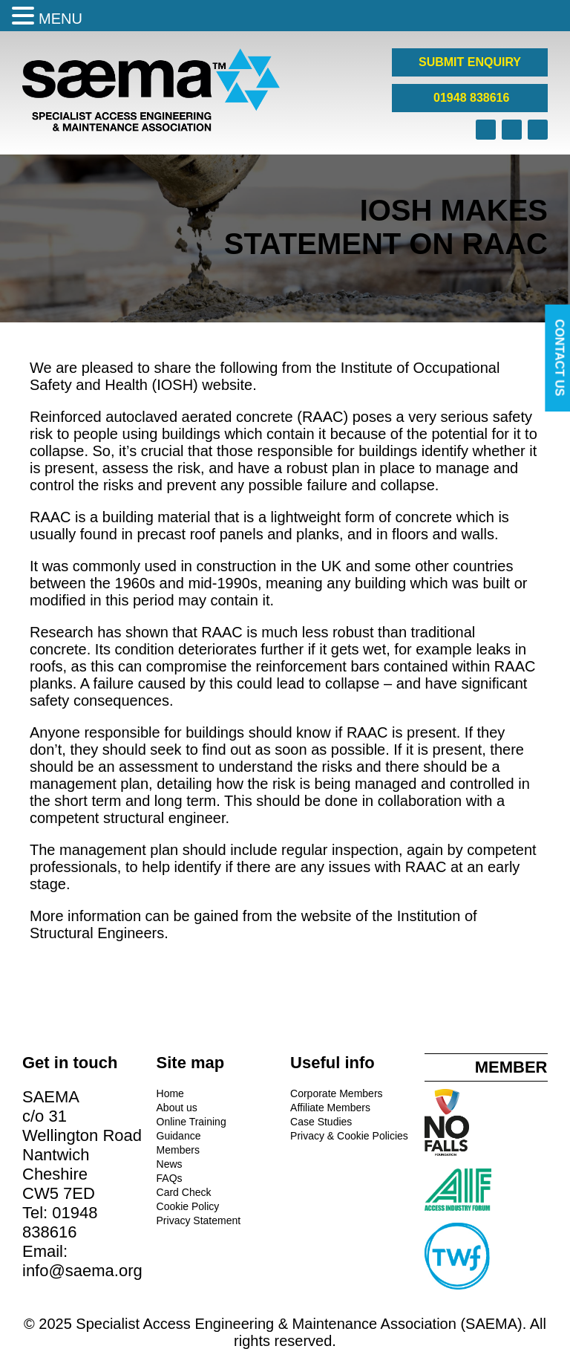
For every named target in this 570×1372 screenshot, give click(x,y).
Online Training (191, 1122)
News (170, 1164)
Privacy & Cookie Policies (349, 1136)
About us (177, 1107)
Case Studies (321, 1122)
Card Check (184, 1192)
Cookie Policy (188, 1206)
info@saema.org (82, 1270)
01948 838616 (470, 97)
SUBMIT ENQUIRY (470, 62)
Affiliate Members (330, 1107)
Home (170, 1093)
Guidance (179, 1136)
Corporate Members (336, 1093)
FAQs (170, 1178)
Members (178, 1150)
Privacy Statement (199, 1220)
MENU (60, 18)
